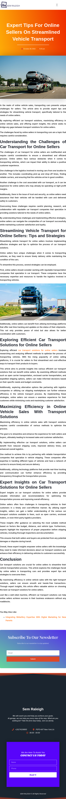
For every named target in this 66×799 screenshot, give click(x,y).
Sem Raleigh (33, 709)
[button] (57, 5)
